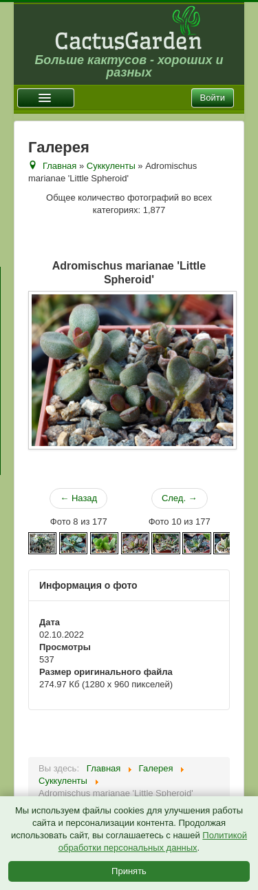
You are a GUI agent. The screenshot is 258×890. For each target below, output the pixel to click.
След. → (179, 498)
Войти (212, 97)
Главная (59, 166)
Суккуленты (111, 166)
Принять (129, 871)
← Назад (78, 498)
